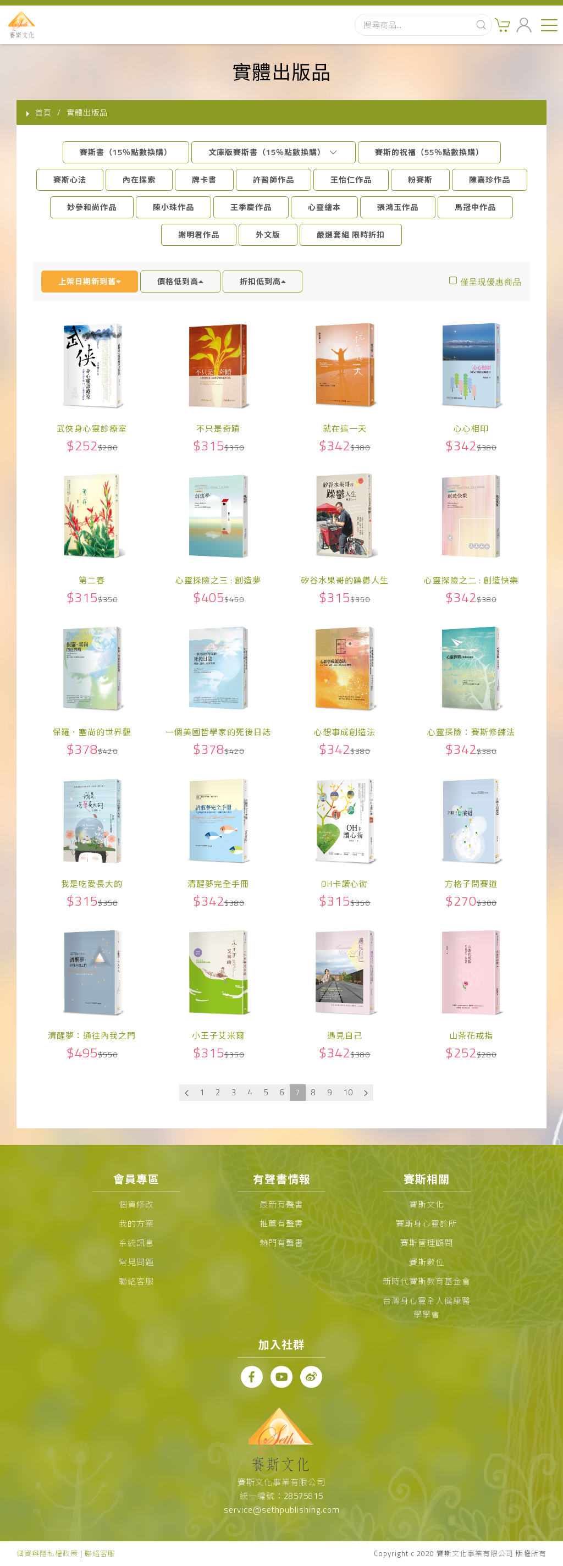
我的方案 (136, 1223)
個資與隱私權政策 (47, 1553)
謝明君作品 (198, 234)
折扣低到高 (263, 281)
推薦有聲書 (281, 1223)
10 (348, 1092)
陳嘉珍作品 (489, 179)
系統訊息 (136, 1243)
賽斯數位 (426, 1262)
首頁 (43, 112)
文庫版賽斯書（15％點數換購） (273, 152)
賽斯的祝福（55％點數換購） (429, 152)
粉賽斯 (420, 179)
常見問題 (136, 1262)
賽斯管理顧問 (426, 1243)
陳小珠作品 (173, 207)
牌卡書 (204, 179)
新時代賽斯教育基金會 (427, 1281)
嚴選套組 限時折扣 (351, 234)
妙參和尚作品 (92, 207)
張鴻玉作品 (397, 207)
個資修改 (136, 1204)
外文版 (268, 234)
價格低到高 (180, 281)
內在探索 (139, 179)
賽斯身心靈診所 (426, 1223)
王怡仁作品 (351, 179)
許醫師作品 (273, 179)
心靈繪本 (324, 207)
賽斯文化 (426, 1204)
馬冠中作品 (475, 207)
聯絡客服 (136, 1281)
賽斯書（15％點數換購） (126, 152)
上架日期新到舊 (89, 281)
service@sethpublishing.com (282, 1509)
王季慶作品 (251, 207)
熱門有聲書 (281, 1243)
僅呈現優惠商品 (491, 282)
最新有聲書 (281, 1204)
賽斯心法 (69, 179)
